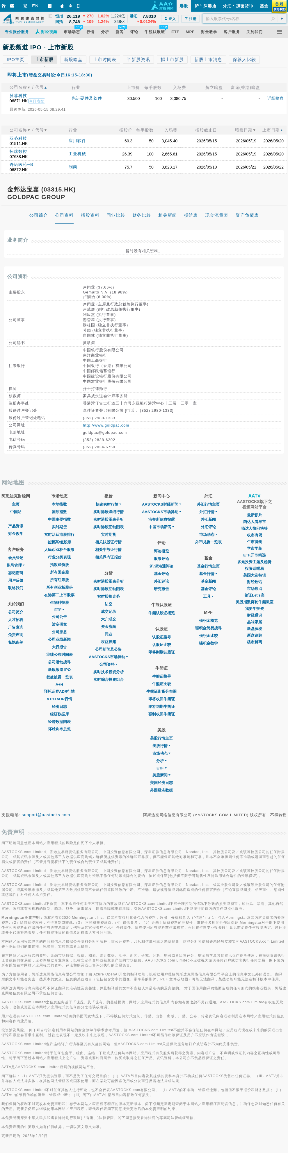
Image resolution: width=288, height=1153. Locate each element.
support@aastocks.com (46, 814)
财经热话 (254, 582)
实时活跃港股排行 (59, 534)
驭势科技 (18, 138)
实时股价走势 (108, 596)
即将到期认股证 (161, 652)
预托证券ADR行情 (59, 691)
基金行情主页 (208, 566)
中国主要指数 (59, 519)
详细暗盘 (275, 98)
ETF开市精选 (254, 555)
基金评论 (161, 574)
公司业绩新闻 (59, 639)
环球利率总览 (59, 729)
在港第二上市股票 (59, 595)
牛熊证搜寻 (161, 676)
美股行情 (161, 746)
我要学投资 (254, 608)
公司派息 (59, 632)
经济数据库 (59, 714)
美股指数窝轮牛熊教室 (254, 602)
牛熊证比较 (161, 684)
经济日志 (59, 706)
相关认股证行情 (108, 542)
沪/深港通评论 (161, 566)
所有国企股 (59, 572)
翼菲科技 (18, 95)
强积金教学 (208, 643)
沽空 (108, 604)
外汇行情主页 (208, 504)
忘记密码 (15, 573)
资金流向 (108, 626)
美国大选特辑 (254, 575)
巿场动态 (208, 534)
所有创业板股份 (59, 587)
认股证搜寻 (161, 637)
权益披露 (108, 642)
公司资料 (108, 664)
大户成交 (108, 619)
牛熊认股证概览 (161, 613)
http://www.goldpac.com (106, 425)
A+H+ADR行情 (59, 699)
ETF (59, 610)
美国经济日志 (161, 782)
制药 (73, 166)
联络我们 (15, 588)
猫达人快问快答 (254, 528)
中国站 (16, 512)
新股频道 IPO (59, 669)
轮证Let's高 (254, 595)
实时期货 (59, 527)
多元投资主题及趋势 (254, 562)
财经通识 (254, 615)
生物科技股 (59, 602)
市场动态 (161, 753)
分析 (161, 761)
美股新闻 (161, 775)
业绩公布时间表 (59, 654)
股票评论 (161, 558)
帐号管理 (16, 565)
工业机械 (77, 153)
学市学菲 (254, 548)
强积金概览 (208, 620)
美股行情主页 (161, 738)
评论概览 (161, 551)
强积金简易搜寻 (208, 628)
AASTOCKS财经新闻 (161, 504)
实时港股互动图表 (108, 527)
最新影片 (254, 515)
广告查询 (15, 627)
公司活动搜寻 (59, 662)
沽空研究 (59, 624)
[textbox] (244, 18)
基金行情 (208, 574)
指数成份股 (59, 565)
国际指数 (59, 512)
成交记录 (108, 611)
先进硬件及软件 (87, 98)
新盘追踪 (254, 635)
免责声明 (15, 635)
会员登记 (15, 558)
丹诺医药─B (21, 164)
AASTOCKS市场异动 (108, 657)
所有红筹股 (59, 580)
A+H (59, 684)
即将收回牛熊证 (161, 699)
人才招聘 (15, 619)
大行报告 (59, 647)
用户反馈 (15, 580)
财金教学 (15, 533)
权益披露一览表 (59, 677)
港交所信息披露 (161, 519)
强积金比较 (208, 635)
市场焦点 (254, 588)
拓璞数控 (18, 151)
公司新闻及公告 (108, 649)
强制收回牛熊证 (161, 714)
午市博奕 (254, 542)
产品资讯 (15, 526)
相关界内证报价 (108, 557)
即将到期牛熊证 (161, 706)
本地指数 (59, 504)
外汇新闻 (208, 519)
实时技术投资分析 (108, 672)
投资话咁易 (254, 568)
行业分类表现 (59, 557)
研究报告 (161, 589)
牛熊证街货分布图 (161, 691)
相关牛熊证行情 (108, 549)
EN (35, 5)
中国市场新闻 (161, 527)
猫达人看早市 (254, 522)
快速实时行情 (108, 504)
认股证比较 (161, 644)
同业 (108, 634)
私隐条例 (15, 642)
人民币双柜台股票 (59, 549)
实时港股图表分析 (108, 519)
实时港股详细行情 (108, 512)
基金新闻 (208, 581)
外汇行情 (208, 512)
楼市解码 (254, 642)
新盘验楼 (254, 628)
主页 (15, 504)
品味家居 (254, 622)
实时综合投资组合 (108, 679)
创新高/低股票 (59, 542)
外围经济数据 (161, 790)
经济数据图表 (59, 721)
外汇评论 (161, 581)
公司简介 (15, 612)
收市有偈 (254, 535)
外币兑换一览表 (208, 542)
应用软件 (77, 140)
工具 (208, 596)
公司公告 (59, 617)
